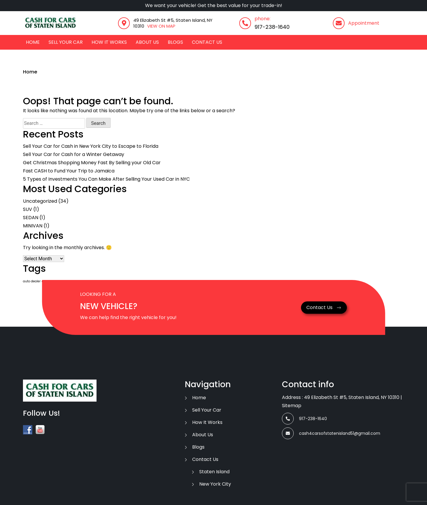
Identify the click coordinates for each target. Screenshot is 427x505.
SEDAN (30, 217)
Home (33, 42)
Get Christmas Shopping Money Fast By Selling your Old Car (92, 162)
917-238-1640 (272, 27)
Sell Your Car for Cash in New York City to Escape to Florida (90, 146)
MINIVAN (32, 225)
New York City (215, 484)
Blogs (175, 42)
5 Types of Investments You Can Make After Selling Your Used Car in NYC (106, 179)
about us (147, 42)
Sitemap (291, 405)
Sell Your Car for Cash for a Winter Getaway (73, 154)
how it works (109, 42)
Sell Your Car (66, 42)
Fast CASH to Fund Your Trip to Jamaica (68, 170)
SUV (27, 209)
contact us (207, 42)
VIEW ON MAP (161, 26)
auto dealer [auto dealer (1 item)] (32, 281)
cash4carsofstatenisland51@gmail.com (331, 433)
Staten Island (214, 471)
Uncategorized (40, 201)
